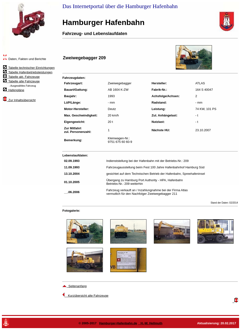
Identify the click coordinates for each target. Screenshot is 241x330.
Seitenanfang (74, 286)
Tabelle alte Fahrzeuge (21, 81)
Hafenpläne (13, 90)
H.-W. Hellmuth (150, 323)
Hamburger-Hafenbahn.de (118, 323)
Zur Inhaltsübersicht (19, 100)
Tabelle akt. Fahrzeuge (21, 77)
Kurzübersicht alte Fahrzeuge (85, 295)
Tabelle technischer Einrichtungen (29, 68)
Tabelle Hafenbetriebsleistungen (27, 72)
